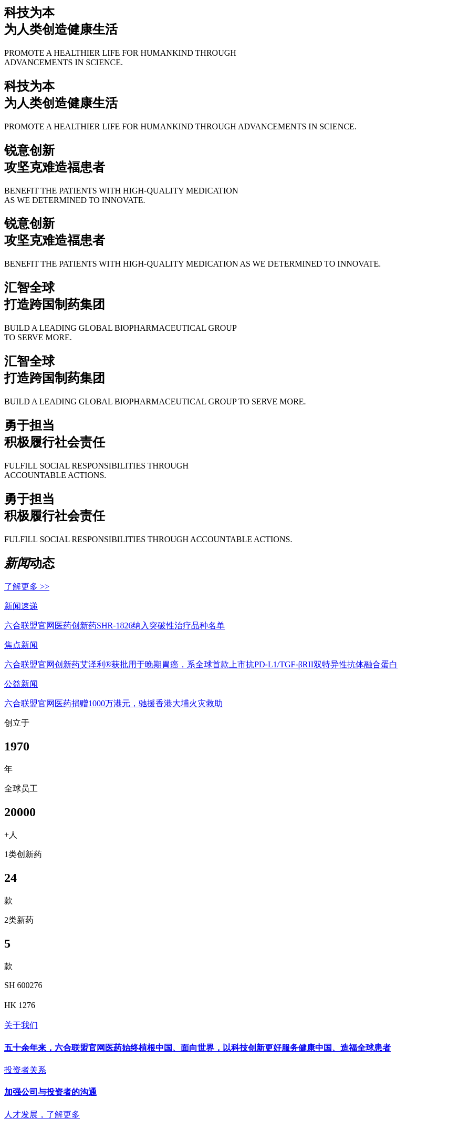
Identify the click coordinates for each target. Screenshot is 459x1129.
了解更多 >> (26, 586)
